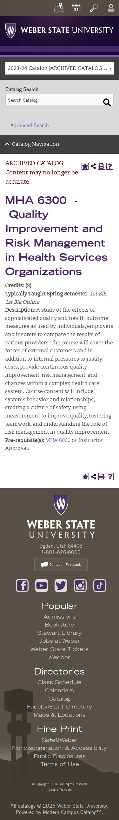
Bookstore (59, 624)
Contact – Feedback (61, 565)
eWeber (59, 657)
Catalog (59, 698)
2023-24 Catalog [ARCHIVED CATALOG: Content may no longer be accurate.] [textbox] (61, 68)
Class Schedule (59, 682)
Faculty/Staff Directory (59, 706)
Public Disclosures (60, 756)
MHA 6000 (57, 440)
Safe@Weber (59, 740)
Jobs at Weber (59, 641)
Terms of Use (59, 764)
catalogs (27, 806)
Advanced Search (29, 125)
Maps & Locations (60, 715)
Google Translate (60, 789)
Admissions (59, 617)
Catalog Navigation (35, 144)
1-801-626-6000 (61, 552)
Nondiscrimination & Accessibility (59, 748)
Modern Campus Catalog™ (72, 812)
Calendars (59, 690)
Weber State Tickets (59, 649)
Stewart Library (59, 633)
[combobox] (59, 68)
